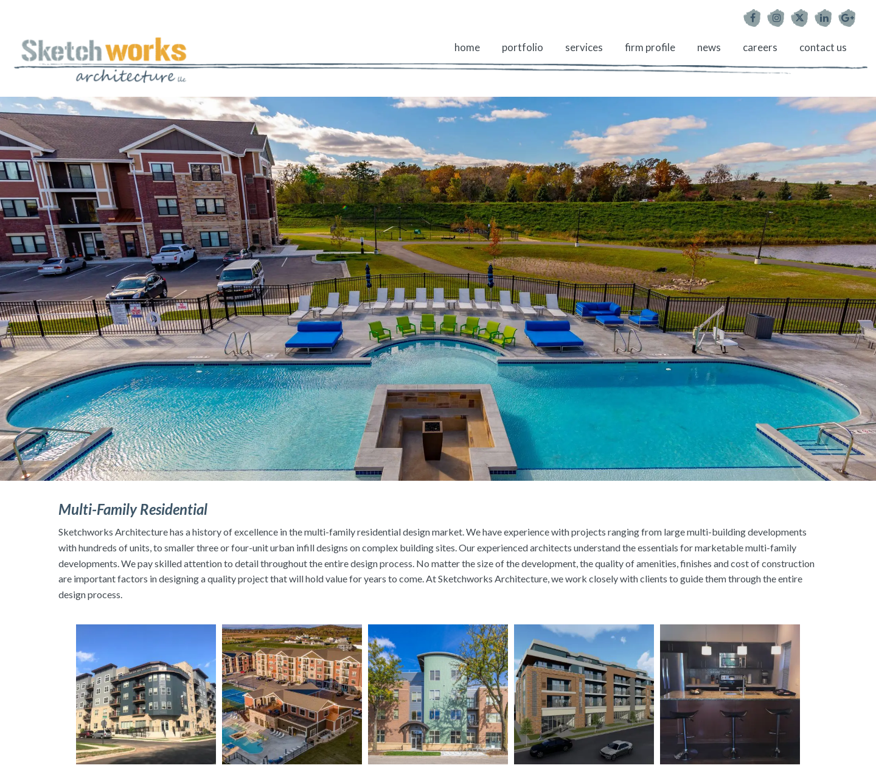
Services (584, 47)
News (709, 47)
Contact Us (823, 47)
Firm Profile (650, 47)
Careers (760, 47)
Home (467, 47)
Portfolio (522, 47)
